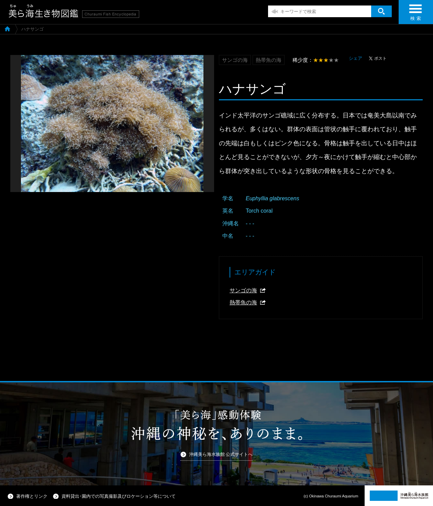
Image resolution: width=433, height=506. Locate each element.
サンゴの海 (243, 290)
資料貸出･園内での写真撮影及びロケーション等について (119, 496)
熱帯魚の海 (243, 302)
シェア (355, 58)
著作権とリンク (31, 496)
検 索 (415, 14)
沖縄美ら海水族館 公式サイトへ (221, 454)
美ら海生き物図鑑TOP (7, 28)
